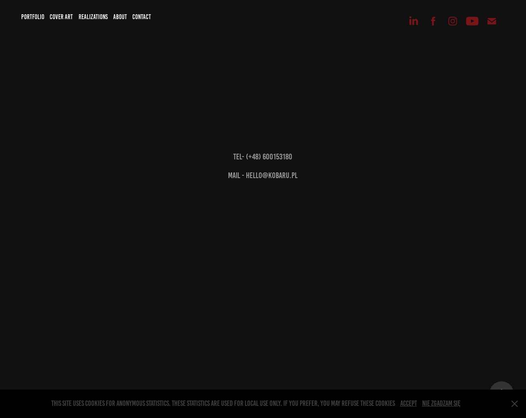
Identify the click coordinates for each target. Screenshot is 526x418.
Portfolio (32, 16)
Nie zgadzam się (441, 403)
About (120, 16)
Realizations (93, 16)
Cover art (61, 16)
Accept (408, 403)
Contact (141, 16)
